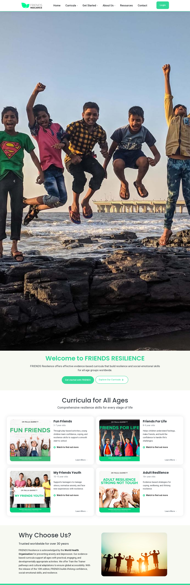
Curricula (70, 5)
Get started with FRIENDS (78, 380)
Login (163, 5)
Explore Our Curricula (111, 379)
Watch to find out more (66, 447)
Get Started (89, 5)
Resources (126, 5)
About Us (108, 5)
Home (56, 5)
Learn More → (81, 460)
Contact (142, 5)
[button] (14, 181)
